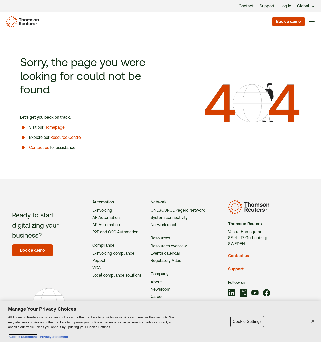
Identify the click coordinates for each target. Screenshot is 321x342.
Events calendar (165, 253)
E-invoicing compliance (113, 253)
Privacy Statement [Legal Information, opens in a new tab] (53, 337)
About (156, 282)
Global (303, 6)
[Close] (312, 321)
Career (157, 296)
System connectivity (169, 217)
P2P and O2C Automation (115, 232)
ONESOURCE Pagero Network (178, 210)
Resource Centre (65, 137)
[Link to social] (232, 293)
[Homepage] (21, 21)
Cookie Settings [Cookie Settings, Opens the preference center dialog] (247, 321)
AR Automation (106, 224)
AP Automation (106, 217)
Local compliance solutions (117, 275)
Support (236, 269)
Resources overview (169, 246)
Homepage (54, 127)
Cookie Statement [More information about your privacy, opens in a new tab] (23, 337)
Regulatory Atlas (166, 260)
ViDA (96, 267)
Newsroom (160, 289)
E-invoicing (102, 210)
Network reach (164, 224)
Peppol (98, 260)
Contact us (39, 147)
